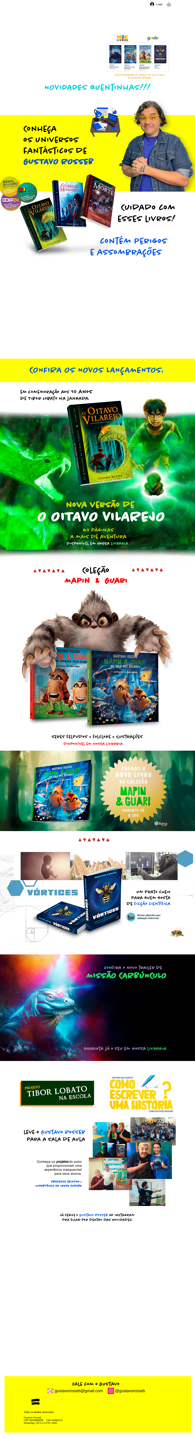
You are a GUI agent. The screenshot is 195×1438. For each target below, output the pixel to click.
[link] (171, 4)
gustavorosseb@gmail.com (79, 1391)
